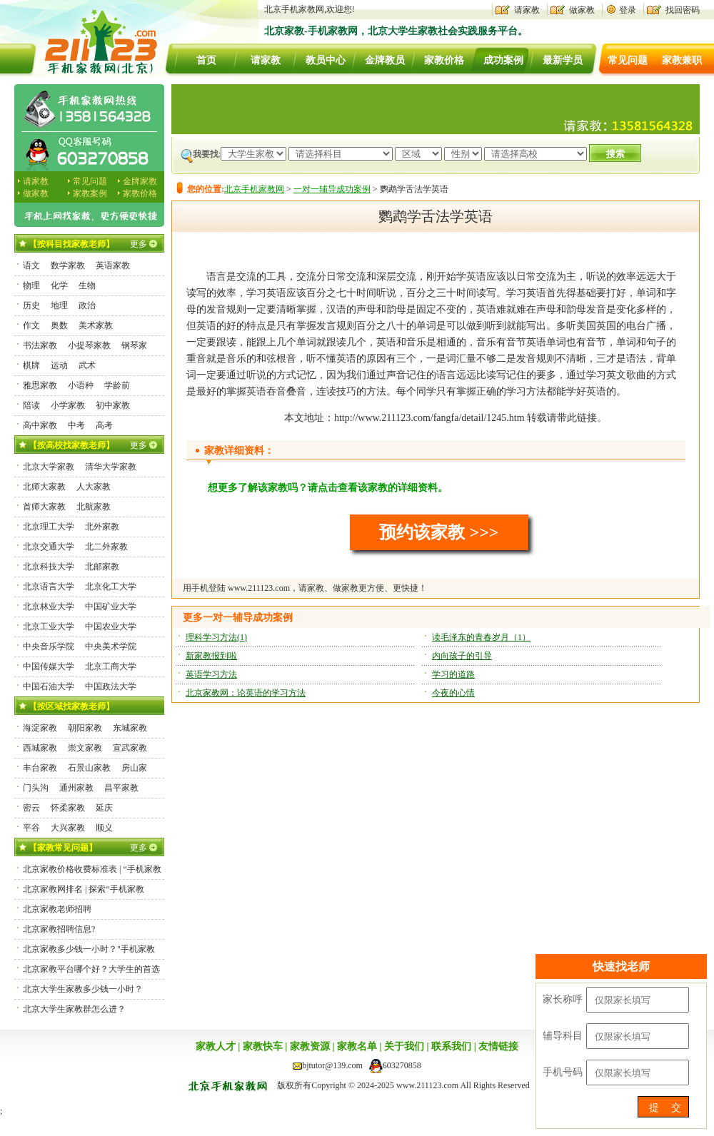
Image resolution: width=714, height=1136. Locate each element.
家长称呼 (563, 999)
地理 (59, 305)
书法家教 (40, 345)
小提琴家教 (89, 345)
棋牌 (31, 365)
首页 (206, 60)
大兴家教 (68, 828)
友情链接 (498, 1046)
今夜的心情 (453, 693)
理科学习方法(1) (216, 637)
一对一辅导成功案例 (332, 189)
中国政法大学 (110, 686)
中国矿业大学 (110, 607)
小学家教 (68, 405)
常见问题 (628, 60)
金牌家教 (140, 181)
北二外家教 (106, 547)
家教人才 (216, 1046)
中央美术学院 (110, 646)
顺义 (104, 828)
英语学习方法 (211, 674)
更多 (138, 244)
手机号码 (563, 1072)
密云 (31, 808)
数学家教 (68, 265)
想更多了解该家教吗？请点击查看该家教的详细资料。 (328, 487)
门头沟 (36, 788)
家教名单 (357, 1046)
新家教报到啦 (211, 656)
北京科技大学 (48, 567)
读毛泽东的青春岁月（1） (481, 637)
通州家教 (76, 788)
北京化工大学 (110, 587)
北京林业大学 (48, 607)
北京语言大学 (48, 587)
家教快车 (263, 1046)
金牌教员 (385, 60)
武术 (87, 365)
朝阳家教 (85, 728)
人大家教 (93, 487)
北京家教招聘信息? (59, 929)
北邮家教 (102, 567)
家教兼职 (682, 60)
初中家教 (113, 405)
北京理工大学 (48, 527)
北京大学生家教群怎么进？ (74, 1009)
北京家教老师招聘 (57, 909)
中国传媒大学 (48, 666)
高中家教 (40, 425)
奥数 (59, 325)
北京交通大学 (48, 547)
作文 (31, 325)
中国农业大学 (110, 627)
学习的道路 (453, 674)
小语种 (81, 385)
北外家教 (102, 527)
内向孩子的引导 (462, 656)
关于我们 (404, 1046)
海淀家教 (40, 728)
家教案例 (90, 193)
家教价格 (444, 60)
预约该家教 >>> (438, 532)
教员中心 (326, 60)
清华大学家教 (110, 467)
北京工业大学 (48, 627)
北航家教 (93, 507)
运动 (59, 365)
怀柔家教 (68, 808)
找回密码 (682, 10)
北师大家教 (44, 487)
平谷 (31, 828)
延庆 (104, 808)
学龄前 (117, 385)
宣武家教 (130, 748)
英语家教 (113, 265)
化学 (59, 285)
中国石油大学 (48, 686)
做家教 (582, 10)
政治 (87, 305)
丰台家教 (40, 768)
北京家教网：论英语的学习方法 (246, 693)
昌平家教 (121, 788)
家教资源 (310, 1046)
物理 (31, 285)
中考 (76, 425)
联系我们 (451, 1046)
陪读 (31, 405)
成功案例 (503, 60)
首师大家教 (44, 507)
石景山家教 (89, 768)
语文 (31, 265)
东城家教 (130, 728)
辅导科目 (563, 1035)
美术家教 (96, 325)
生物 (87, 285)
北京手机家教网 (254, 189)
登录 (627, 10)
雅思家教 (40, 385)
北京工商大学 (110, 666)
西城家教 (40, 748)
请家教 (527, 10)
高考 (104, 425)
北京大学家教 (48, 467)
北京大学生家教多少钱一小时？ (83, 989)
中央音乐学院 (48, 646)
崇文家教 (85, 748)
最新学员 (563, 60)
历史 (31, 305)
